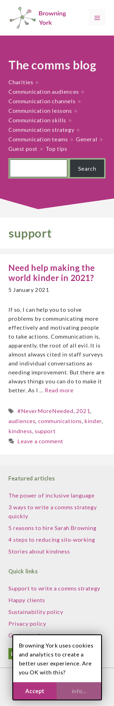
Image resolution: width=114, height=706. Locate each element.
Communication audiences (43, 91)
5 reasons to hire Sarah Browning (52, 527)
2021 (83, 410)
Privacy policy (27, 623)
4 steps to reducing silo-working (51, 539)
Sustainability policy (35, 611)
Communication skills (37, 120)
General (86, 139)
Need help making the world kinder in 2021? (51, 272)
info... (79, 691)
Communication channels (41, 101)
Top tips (56, 148)
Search (87, 168)
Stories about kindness (39, 551)
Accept (35, 691)
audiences (21, 420)
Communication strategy (41, 129)
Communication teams (38, 139)
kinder (93, 420)
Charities (20, 82)
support (45, 431)
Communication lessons (40, 110)
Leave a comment (40, 441)
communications (60, 420)
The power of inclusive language (51, 495)
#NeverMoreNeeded (45, 410)
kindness (20, 431)
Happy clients (26, 600)
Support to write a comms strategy (54, 588)
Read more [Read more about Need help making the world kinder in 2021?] (59, 390)
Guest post (23, 148)
